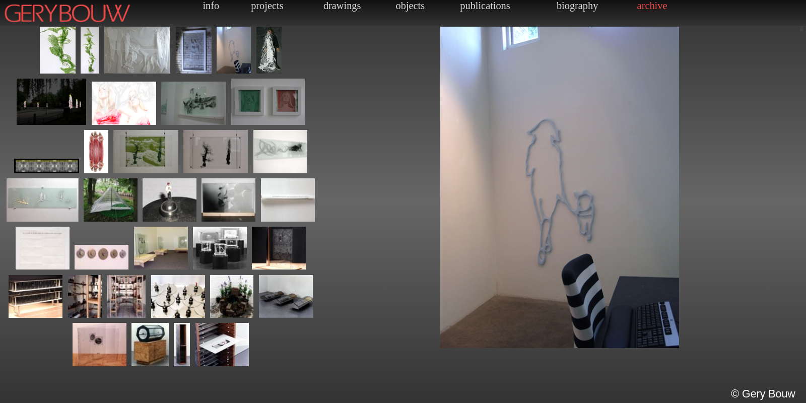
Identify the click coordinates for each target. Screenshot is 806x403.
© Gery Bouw (763, 394)
